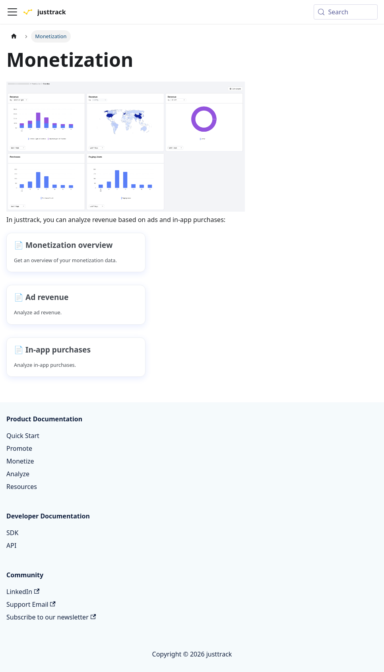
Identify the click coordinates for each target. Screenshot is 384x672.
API (11, 545)
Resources (21, 486)
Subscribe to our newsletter (51, 617)
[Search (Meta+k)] (346, 11)
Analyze (17, 473)
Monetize (20, 461)
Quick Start (22, 435)
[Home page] (13, 36)
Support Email (31, 604)
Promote (19, 448)
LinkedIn (22, 591)
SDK (12, 532)
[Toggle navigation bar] (12, 12)
